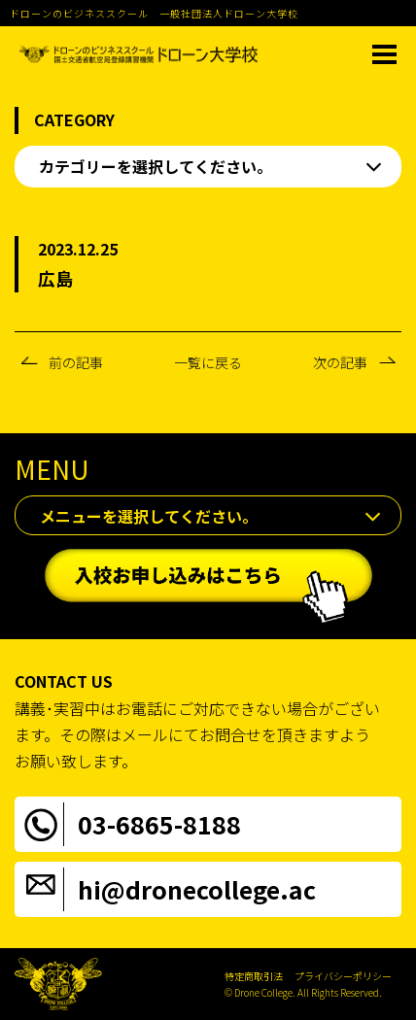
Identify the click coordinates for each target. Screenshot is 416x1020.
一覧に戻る (208, 362)
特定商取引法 (254, 976)
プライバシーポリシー (343, 976)
